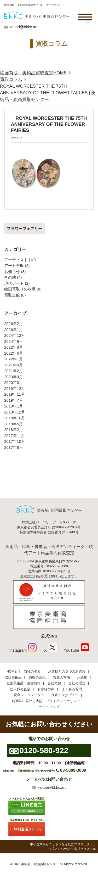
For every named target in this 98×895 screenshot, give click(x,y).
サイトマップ (49, 707)
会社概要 (54, 683)
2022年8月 (13, 347)
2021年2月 (13, 370)
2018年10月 (14, 418)
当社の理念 (76, 683)
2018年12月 (14, 412)
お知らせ (12, 271)
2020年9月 (13, 376)
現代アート (14, 283)
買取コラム (11, 79)
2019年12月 (14, 388)
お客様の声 (45, 689)
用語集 (82, 677)
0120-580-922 (44, 750)
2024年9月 (13, 341)
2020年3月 (13, 382)
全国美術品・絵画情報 (24, 683)
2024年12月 (14, 335)
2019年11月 (14, 394)
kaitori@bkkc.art (23, 27)
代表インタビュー (64, 695)
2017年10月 (14, 441)
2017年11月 (14, 435)
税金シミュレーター (29, 695)
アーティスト (16, 260)
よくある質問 (72, 689)
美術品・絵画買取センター (40, 864)
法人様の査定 (20, 689)
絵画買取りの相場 (20, 289)
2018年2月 (13, 429)
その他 (10, 277)
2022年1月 (13, 359)
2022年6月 (13, 353)
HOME (11, 671)
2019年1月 (13, 406)
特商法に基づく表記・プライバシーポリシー (46, 701)
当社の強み (32, 671)
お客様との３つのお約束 (66, 671)
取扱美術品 (13, 677)
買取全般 (12, 295)
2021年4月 (13, 365)
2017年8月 (13, 447)
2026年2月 (13, 323)
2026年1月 (13, 329)
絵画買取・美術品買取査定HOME (33, 72)
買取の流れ (37, 677)
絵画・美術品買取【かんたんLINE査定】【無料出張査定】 (37, 15)
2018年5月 (13, 424)
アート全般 (14, 265)
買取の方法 (61, 677)
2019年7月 (13, 400)
